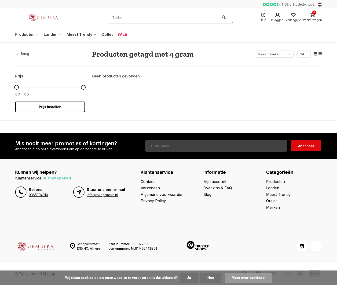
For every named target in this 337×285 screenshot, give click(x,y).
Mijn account (214, 181)
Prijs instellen (50, 107)
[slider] (16, 87)
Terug (22, 54)
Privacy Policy (153, 200)
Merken (273, 207)
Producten (27, 34)
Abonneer (306, 146)
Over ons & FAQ (217, 188)
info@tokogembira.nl (102, 195)
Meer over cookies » (248, 278)
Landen (53, 34)
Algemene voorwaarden (162, 194)
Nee (210, 278)
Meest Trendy (82, 34)
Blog (207, 194)
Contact (147, 181)
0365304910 (38, 195)
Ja (189, 278)
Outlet (107, 34)
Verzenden (150, 188)
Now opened (59, 178)
